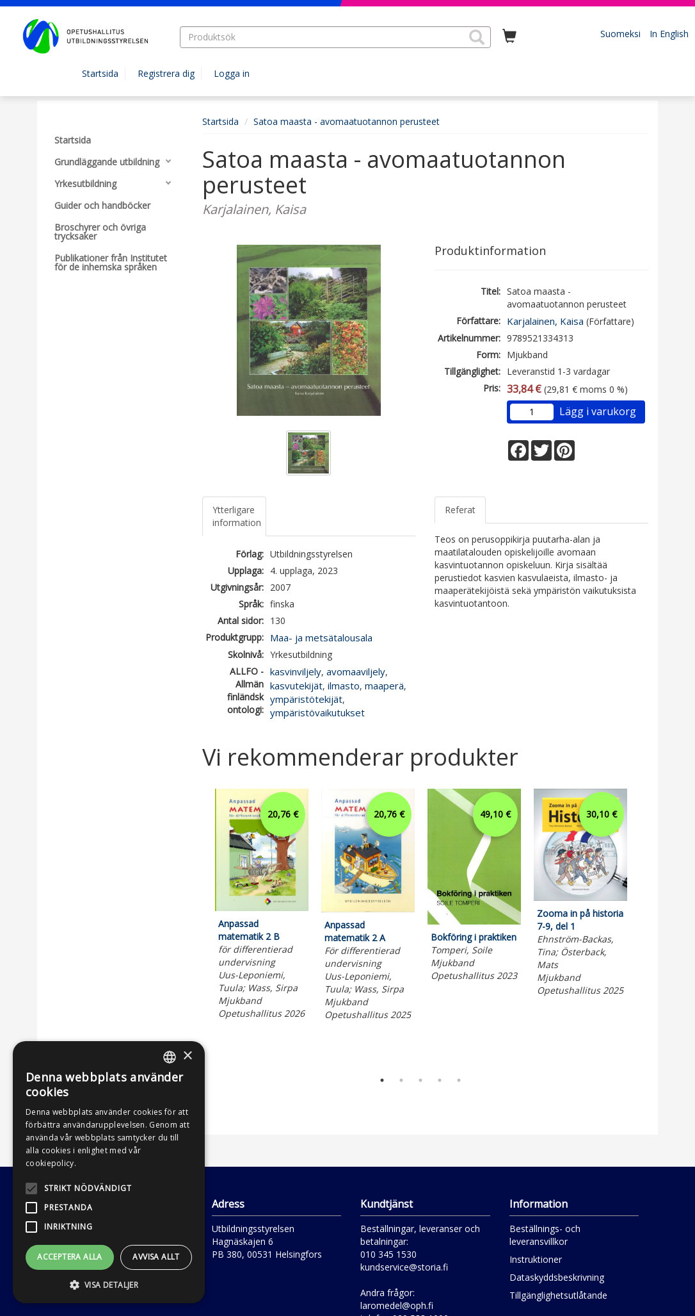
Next (641, 926)
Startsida (100, 73)
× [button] (187, 1056)
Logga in (232, 73)
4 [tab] (439, 1080)
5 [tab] (458, 1080)
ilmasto (344, 685)
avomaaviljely (355, 671)
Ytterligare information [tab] (236, 516)
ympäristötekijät (306, 699)
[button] (476, 37)
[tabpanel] (262, 905)
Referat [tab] (460, 510)
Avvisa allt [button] (155, 1256)
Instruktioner (535, 1259)
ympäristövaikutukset (317, 712)
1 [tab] (382, 1080)
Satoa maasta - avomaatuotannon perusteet (346, 121)
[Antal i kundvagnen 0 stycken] (509, 36)
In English (669, 34)
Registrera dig (166, 73)
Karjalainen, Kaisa (545, 321)
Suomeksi (620, 34)
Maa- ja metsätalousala (321, 637)
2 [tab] (401, 1080)
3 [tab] (420, 1080)
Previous (199, 926)
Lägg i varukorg (597, 411)
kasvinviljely (295, 671)
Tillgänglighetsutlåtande (558, 1295)
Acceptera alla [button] (69, 1256)
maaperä (384, 685)
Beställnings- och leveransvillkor (544, 1234)
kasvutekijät (296, 685)
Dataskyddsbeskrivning (556, 1277)
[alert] (109, 1172)
